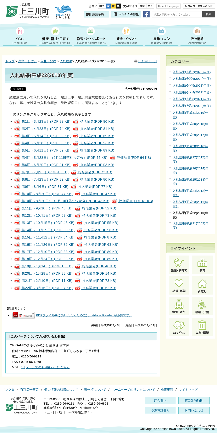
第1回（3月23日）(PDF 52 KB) (42, 121)
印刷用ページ (147, 61)
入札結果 (66, 61)
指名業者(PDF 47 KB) (95, 194)
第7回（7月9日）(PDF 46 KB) (41, 172)
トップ (10, 61)
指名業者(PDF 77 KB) (91, 186)
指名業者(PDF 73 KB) (95, 215)
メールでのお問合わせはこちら (47, 367)
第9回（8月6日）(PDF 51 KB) (41, 186)
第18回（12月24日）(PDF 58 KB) (44, 259)
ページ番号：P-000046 (140, 88)
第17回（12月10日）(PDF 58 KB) (44, 252)
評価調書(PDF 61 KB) (132, 201)
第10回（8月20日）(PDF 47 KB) (43, 194)
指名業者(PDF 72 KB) (91, 172)
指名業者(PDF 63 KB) (97, 244)
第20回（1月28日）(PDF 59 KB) (43, 273)
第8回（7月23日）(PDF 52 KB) (42, 179)
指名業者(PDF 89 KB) (93, 150)
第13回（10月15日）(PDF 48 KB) (44, 223)
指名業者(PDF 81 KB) (93, 129)
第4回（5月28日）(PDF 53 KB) (42, 143)
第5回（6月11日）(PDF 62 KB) (42, 150)
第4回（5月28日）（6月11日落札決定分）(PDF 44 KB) (60, 157)
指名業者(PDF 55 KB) (97, 223)
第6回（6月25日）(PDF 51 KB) (42, 165)
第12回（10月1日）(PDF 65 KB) (43, 215)
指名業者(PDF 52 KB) (95, 208)
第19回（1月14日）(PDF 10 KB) (43, 266)
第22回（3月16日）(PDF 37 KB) (43, 288)
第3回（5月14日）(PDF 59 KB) (42, 136)
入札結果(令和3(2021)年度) (192, 99)
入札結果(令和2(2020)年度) (192, 106)
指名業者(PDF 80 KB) (93, 121)
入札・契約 (48, 61)
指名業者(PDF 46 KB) (95, 266)
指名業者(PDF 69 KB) (93, 136)
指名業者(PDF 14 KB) (95, 273)
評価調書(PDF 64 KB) (130, 157)
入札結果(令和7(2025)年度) (192, 72)
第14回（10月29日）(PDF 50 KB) (44, 230)
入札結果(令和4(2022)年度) (192, 92)
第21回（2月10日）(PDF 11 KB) (43, 281)
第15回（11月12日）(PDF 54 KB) (44, 237)
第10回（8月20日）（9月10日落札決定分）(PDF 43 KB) (61, 201)
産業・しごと (27, 61)
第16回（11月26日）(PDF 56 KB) (44, 244)
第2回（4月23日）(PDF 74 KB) (42, 129)
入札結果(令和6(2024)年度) (192, 78)
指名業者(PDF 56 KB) (97, 230)
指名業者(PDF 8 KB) (96, 237)
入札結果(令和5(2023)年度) (192, 85)
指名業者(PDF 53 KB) (93, 143)
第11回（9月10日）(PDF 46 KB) (43, 208)
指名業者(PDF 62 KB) (95, 288)
